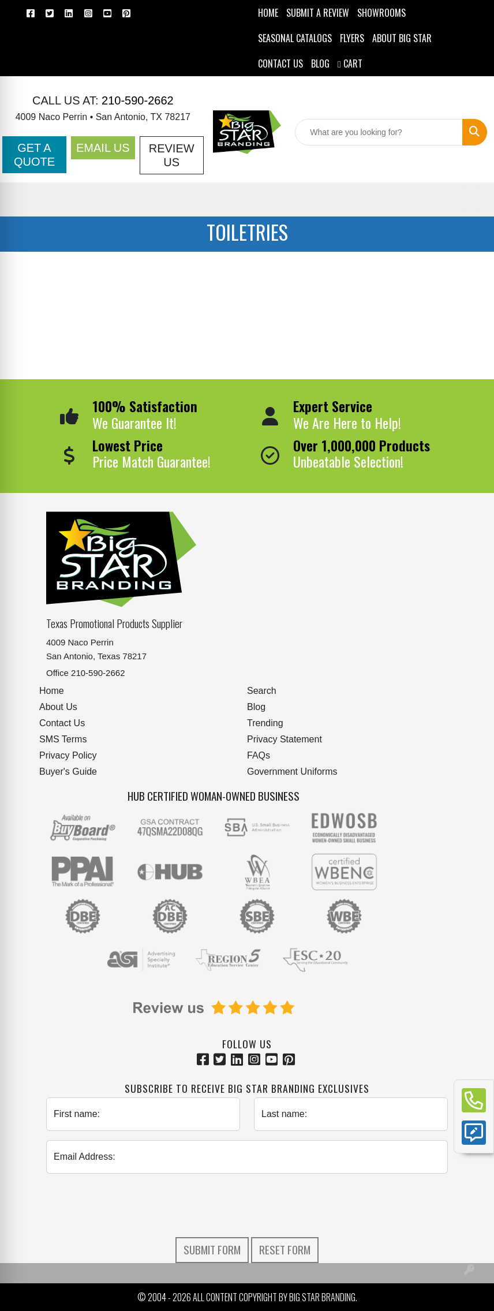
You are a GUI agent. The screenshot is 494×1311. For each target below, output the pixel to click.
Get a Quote (34, 154)
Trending (265, 723)
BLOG (320, 63)
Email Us (103, 147)
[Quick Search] (379, 132)
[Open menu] (470, 199)
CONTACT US (280, 63)
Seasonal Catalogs (295, 38)
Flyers (352, 38)
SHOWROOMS (381, 13)
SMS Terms (63, 739)
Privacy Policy (68, 755)
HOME (268, 13)
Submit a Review (317, 13)
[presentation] (247, 1205)
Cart (350, 63)
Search (261, 691)
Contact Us (62, 723)
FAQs (258, 755)
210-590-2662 (136, 100)
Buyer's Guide (68, 771)
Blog (256, 707)
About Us (58, 707)
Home (51, 691)
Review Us (171, 155)
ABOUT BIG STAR (402, 38)
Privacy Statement (284, 739)
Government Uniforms (292, 771)
